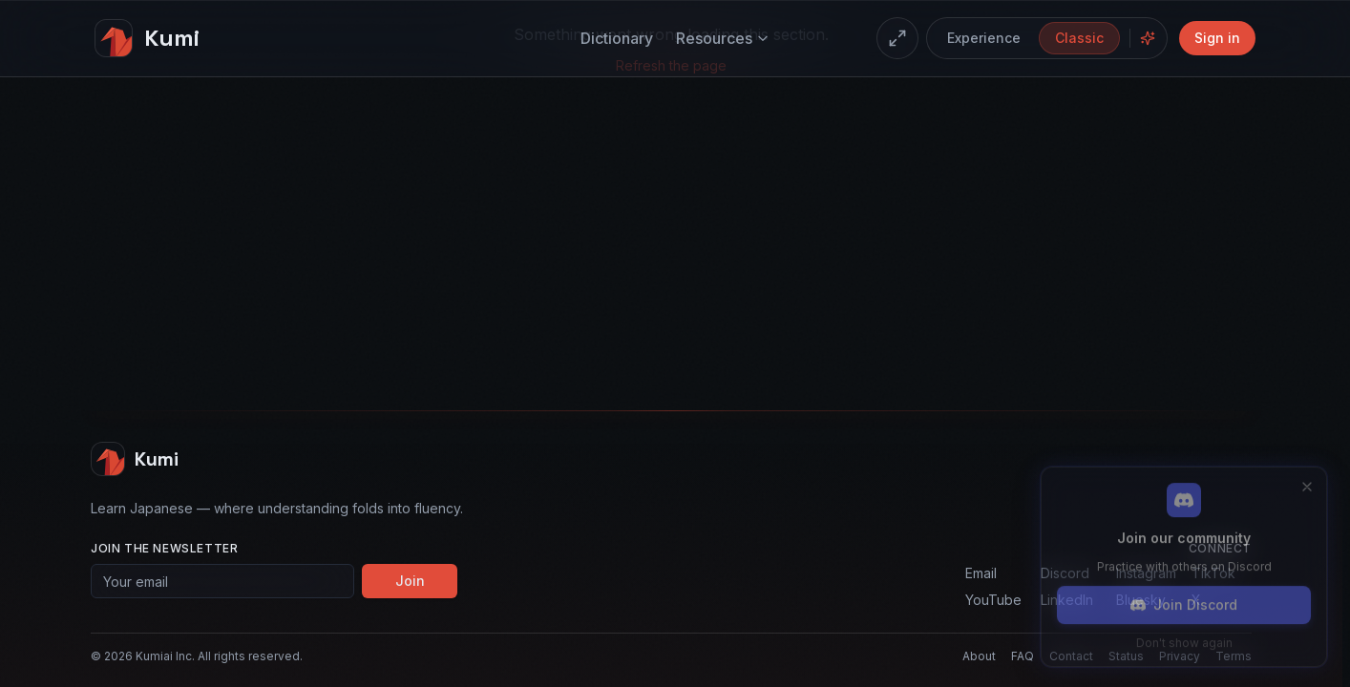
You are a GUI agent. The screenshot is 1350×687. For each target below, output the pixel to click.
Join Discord (1183, 601)
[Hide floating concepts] (1147, 38)
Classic (1079, 38)
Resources (723, 38)
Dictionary (616, 38)
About (979, 656)
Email (981, 573)
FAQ (1022, 656)
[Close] (1307, 483)
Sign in (1217, 38)
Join (410, 580)
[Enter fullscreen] (897, 38)
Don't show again (1184, 640)
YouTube (993, 600)
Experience (984, 38)
